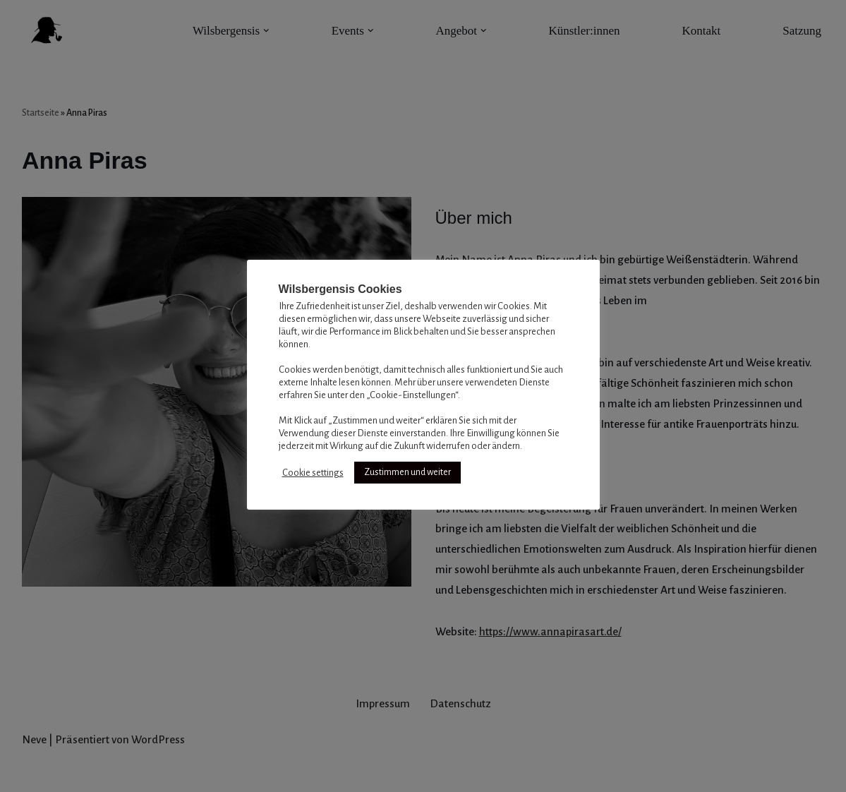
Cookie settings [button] (313, 472)
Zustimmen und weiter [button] (407, 472)
